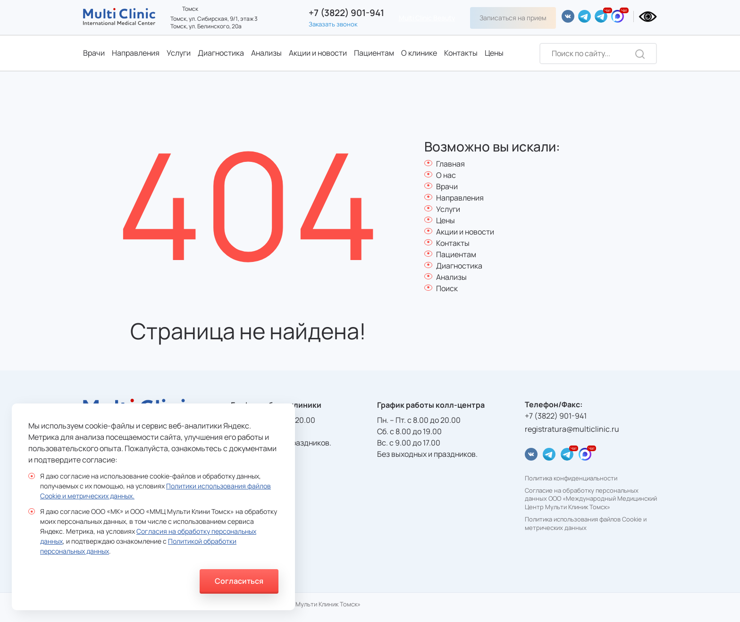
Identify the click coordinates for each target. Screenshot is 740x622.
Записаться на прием (513, 17)
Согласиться (239, 581)
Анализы (266, 53)
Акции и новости (318, 53)
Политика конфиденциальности (571, 478)
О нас (446, 175)
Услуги (179, 53)
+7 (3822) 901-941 (346, 13)
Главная (450, 164)
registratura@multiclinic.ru (572, 429)
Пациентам (374, 53)
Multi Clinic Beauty (427, 17)
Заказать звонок (333, 24)
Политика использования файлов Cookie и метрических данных (586, 523)
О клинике (419, 53)
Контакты (461, 53)
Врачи (94, 53)
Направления (136, 53)
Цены (494, 53)
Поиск (447, 288)
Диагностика (221, 53)
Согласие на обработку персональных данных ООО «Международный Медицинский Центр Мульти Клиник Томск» (591, 499)
